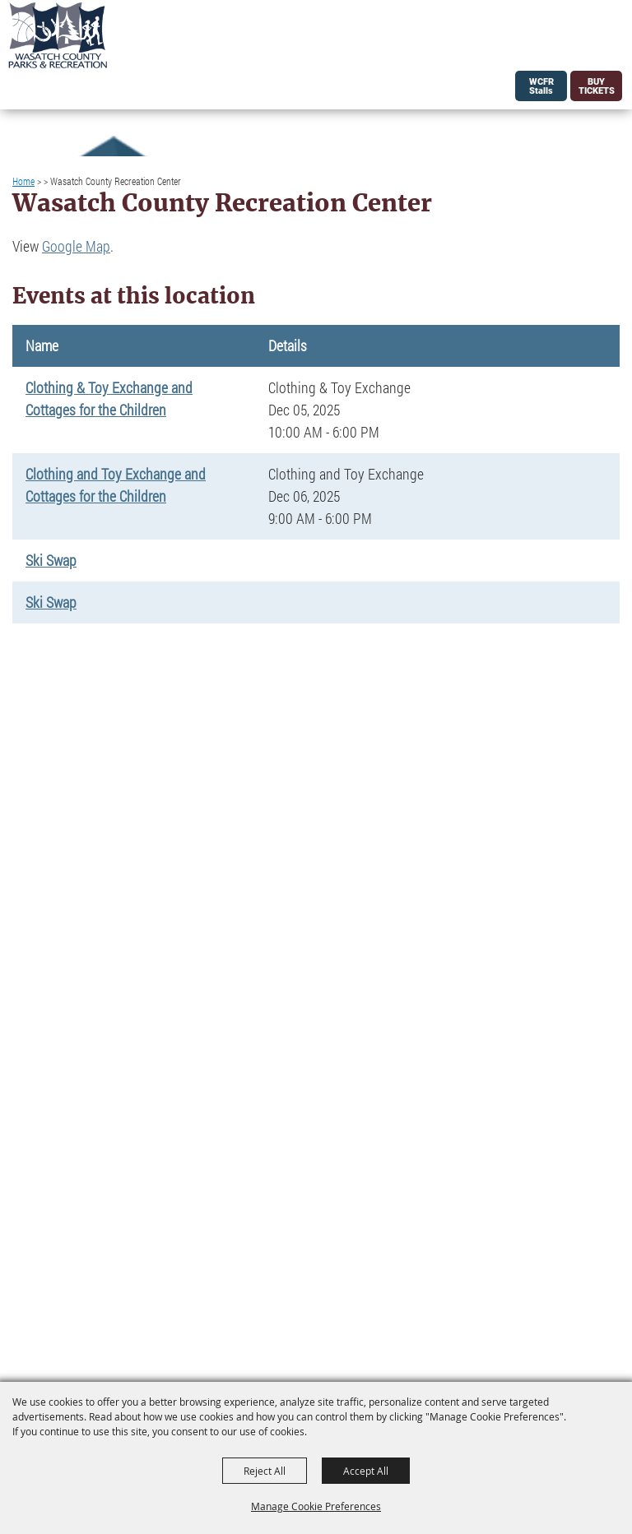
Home (23, 181)
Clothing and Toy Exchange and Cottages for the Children (116, 485)
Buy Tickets (597, 86)
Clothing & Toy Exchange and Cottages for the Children (109, 398)
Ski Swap (51, 560)
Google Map (76, 246)
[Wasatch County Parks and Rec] (57, 35)
